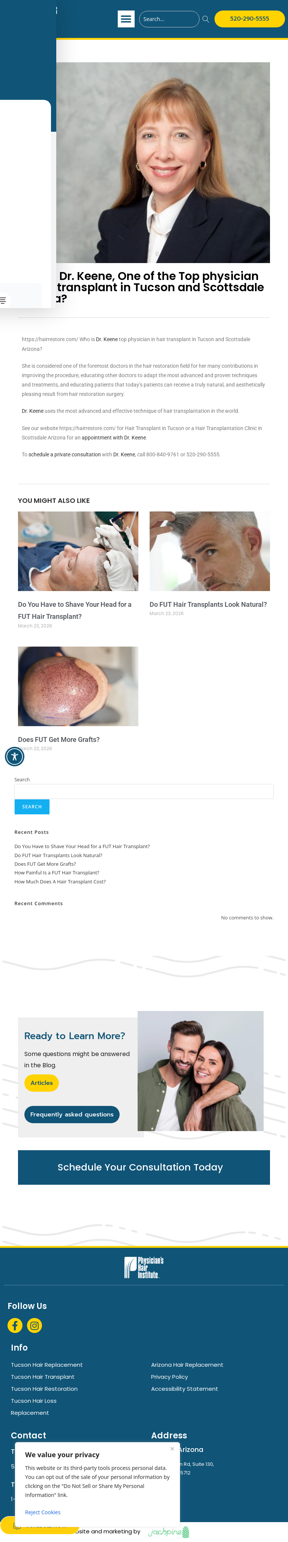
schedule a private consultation (64, 454)
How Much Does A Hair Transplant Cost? (59, 881)
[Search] (206, 19)
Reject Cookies (42, 1512)
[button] (126, 19)
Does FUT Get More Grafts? (59, 739)
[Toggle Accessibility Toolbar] (15, 757)
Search (22, 779)
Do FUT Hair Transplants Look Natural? (208, 604)
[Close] (172, 1448)
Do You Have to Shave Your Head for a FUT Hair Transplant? (82, 846)
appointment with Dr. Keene (114, 438)
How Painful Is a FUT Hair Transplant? (56, 872)
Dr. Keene (107, 339)
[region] (97, 1484)
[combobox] (169, 19)
